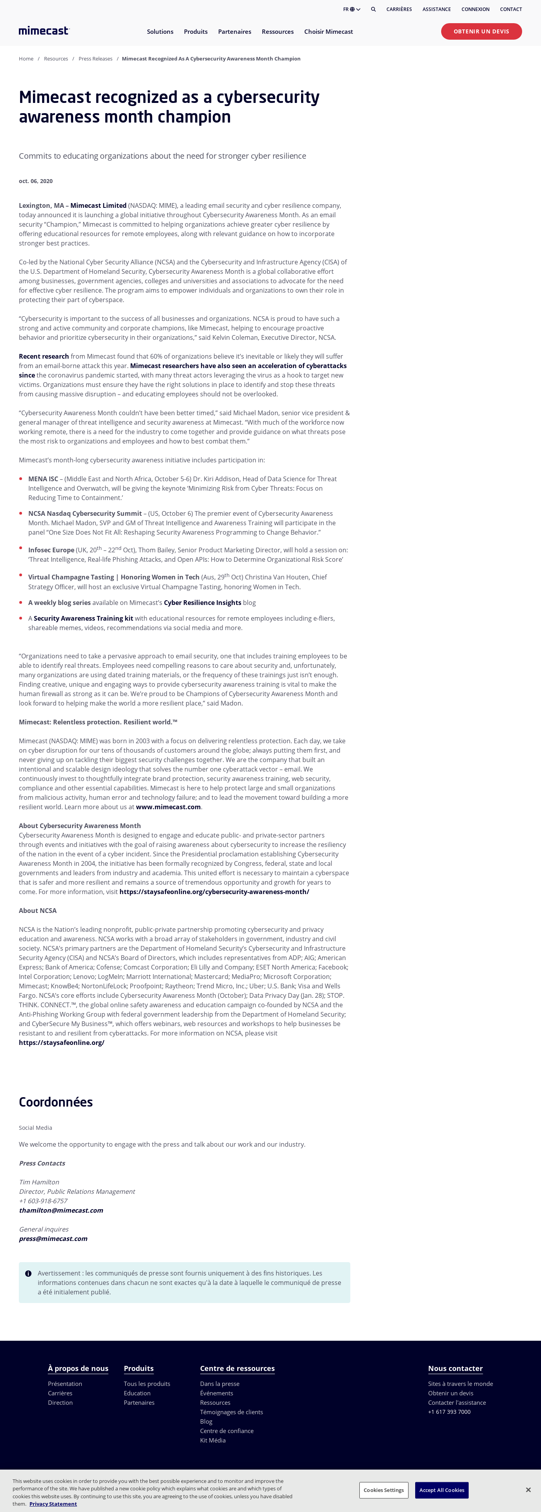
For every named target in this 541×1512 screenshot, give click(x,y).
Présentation (65, 1383)
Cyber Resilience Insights (202, 602)
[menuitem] (159, 36)
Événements (216, 1393)
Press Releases (95, 58)
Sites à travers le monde (460, 1383)
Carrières (399, 9)
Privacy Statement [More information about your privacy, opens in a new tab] (53, 1503)
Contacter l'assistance (457, 1402)
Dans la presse (219, 1383)
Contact (511, 9)
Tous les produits (147, 1383)
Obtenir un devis (482, 31)
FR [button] (352, 9)
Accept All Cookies (442, 1490)
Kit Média (213, 1440)
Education (137, 1393)
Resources (56, 58)
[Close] (528, 1489)
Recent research (44, 356)
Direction (60, 1402)
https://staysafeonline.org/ (62, 1042)
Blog (206, 1421)
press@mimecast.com (53, 1238)
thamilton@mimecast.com (61, 1210)
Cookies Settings (384, 1490)
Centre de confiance (227, 1431)
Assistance (437, 9)
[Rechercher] (373, 9)
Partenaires (139, 1402)
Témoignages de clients (231, 1412)
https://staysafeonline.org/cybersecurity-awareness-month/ (214, 891)
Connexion (475, 9)
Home (26, 58)
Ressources (215, 1402)
